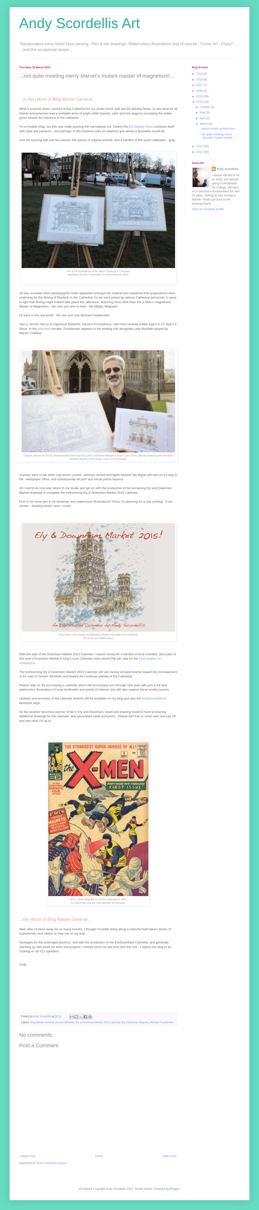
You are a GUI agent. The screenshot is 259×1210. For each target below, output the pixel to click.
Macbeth (44, 329)
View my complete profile (208, 209)
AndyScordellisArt (154, 698)
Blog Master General (42, 1022)
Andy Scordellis (227, 169)
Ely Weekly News (141, 126)
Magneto (144, 1022)
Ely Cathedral (129, 1022)
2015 (200, 96)
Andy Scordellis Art (79, 23)
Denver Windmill (64, 1022)
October (205, 107)
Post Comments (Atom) (52, 1163)
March (204, 123)
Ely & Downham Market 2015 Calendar (98, 1022)
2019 (200, 73)
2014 (200, 102)
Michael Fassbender (161, 1022)
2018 (200, 79)
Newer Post (27, 1156)
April (203, 118)
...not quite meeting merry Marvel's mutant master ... (217, 136)
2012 (200, 152)
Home (99, 1156)
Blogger (175, 1189)
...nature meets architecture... (217, 128)
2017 (200, 85)
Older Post (169, 1156)
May (203, 112)
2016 (200, 91)
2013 (200, 146)
